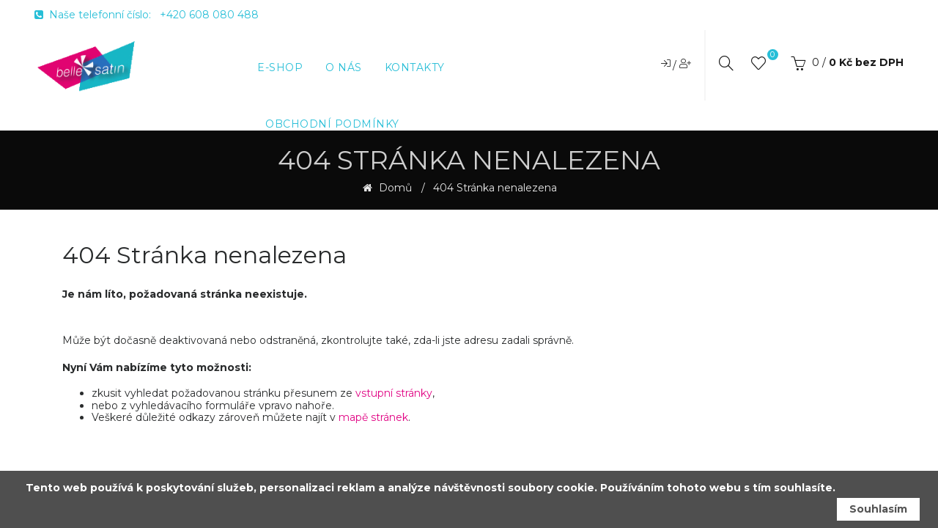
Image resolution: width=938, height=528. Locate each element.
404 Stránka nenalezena (495, 188)
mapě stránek (373, 417)
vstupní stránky (393, 393)
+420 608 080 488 (209, 14)
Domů (394, 188)
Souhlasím (878, 509)
